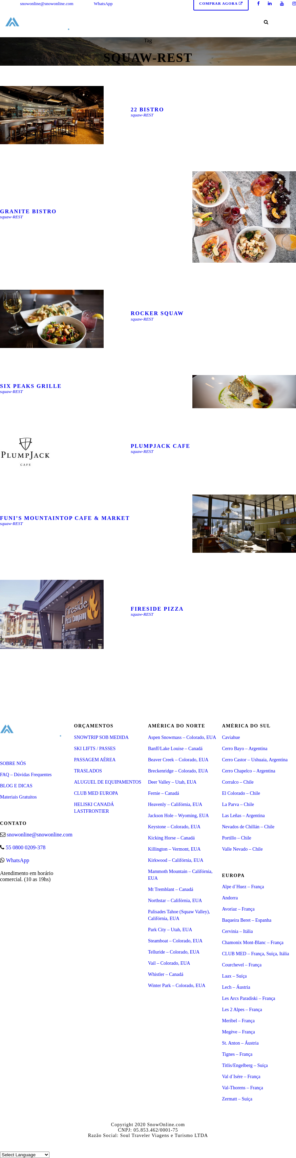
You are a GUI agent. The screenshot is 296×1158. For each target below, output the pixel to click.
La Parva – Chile (238, 804)
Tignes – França (237, 1054)
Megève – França (238, 1031)
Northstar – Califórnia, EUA (175, 900)
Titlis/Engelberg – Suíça (245, 1065)
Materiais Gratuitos (18, 797)
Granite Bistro (28, 211)
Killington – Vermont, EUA (174, 849)
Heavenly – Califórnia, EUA (175, 804)
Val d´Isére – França (241, 1076)
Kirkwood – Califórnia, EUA (175, 860)
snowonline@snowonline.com (46, 3)
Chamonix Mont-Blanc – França (253, 942)
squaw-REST (142, 114)
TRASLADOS (88, 770)
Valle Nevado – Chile (242, 849)
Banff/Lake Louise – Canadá (175, 748)
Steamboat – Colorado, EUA (175, 940)
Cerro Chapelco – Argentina (248, 770)
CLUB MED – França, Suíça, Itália (255, 953)
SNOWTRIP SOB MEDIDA (101, 737)
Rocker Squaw (157, 313)
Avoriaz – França (238, 909)
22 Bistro (147, 109)
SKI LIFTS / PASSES (95, 748)
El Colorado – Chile (241, 793)
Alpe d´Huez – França (243, 886)
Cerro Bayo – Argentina (245, 748)
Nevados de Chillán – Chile (248, 826)
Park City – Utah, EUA (170, 929)
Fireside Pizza (157, 609)
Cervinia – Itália (237, 931)
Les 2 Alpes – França (242, 1009)
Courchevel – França (242, 964)
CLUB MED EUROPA (96, 793)
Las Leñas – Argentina (243, 815)
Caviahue (231, 737)
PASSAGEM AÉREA (95, 759)
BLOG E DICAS (16, 785)
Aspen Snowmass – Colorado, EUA (182, 737)
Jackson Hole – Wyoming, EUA (178, 815)
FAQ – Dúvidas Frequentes (26, 774)
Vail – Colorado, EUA (169, 963)
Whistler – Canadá (165, 974)
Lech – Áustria (236, 987)
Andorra (230, 897)
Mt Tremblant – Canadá (170, 889)
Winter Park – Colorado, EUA (176, 985)
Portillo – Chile (236, 837)
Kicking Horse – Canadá (171, 837)
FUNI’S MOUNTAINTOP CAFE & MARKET (65, 518)
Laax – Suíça (234, 976)
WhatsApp (103, 3)
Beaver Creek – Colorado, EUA (178, 759)
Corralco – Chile (238, 782)
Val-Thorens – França (242, 1087)
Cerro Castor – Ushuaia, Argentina (255, 759)
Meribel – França (238, 1020)
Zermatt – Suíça (237, 1098)
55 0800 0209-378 (25, 847)
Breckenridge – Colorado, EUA (178, 770)
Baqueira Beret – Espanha (247, 920)
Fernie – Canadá (163, 793)
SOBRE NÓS (13, 763)
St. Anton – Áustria (240, 1043)
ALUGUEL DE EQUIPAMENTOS (108, 782)
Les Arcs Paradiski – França (248, 998)
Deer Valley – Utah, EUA (172, 782)
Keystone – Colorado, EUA (174, 826)
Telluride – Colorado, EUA (173, 952)
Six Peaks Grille (31, 386)
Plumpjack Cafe (160, 446)
